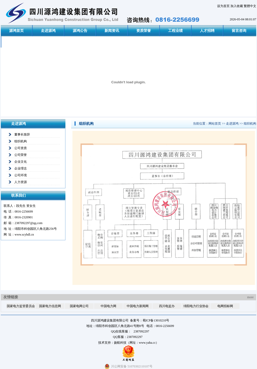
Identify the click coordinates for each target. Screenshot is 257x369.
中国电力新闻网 (138, 306)
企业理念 (20, 168)
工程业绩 (175, 31)
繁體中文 (250, 6)
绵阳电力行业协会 (196, 306)
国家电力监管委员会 (21, 306)
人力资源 (20, 182)
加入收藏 (236, 6)
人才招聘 (207, 31)
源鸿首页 (16, 31)
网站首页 (215, 123)
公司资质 (20, 148)
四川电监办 (167, 306)
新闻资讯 (112, 31)
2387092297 (135, 337)
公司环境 (20, 175)
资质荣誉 (143, 31)
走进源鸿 (48, 31)
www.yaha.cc (147, 342)
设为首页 (223, 6)
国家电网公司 (79, 306)
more (250, 297)
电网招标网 (225, 306)
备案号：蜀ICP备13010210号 (149, 320)
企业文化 (20, 161)
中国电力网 (108, 306)
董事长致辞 (22, 134)
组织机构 (20, 141)
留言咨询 (239, 31)
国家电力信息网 (50, 306)
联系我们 (17, 42)
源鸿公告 (80, 31)
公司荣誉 (20, 155)
